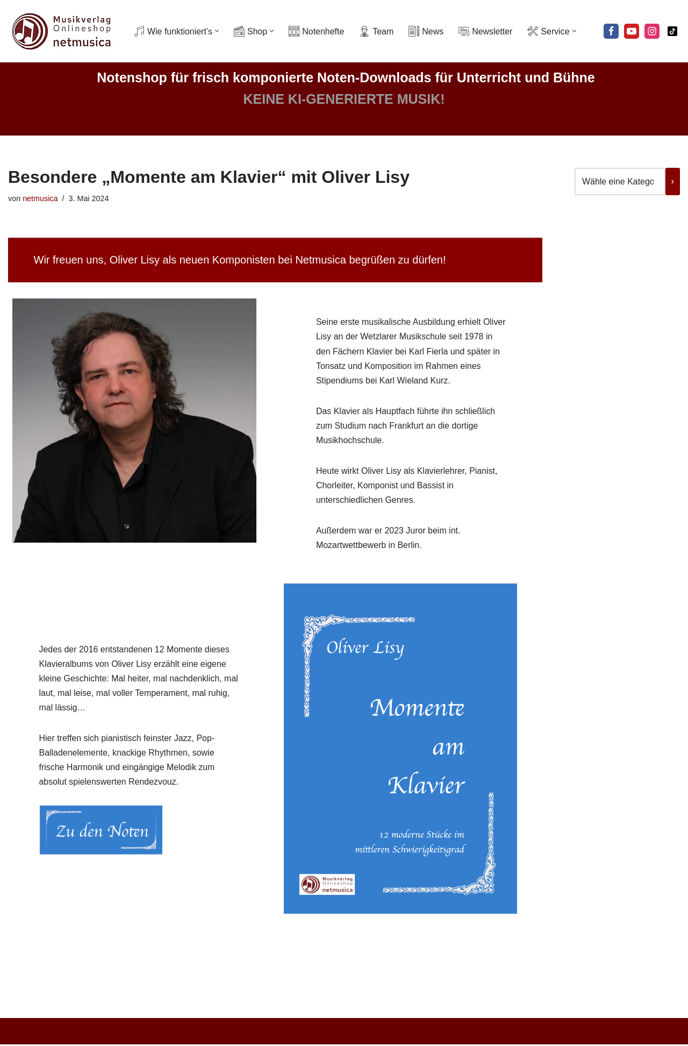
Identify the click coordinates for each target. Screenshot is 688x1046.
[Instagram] (652, 31)
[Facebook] (611, 31)
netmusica (40, 198)
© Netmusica (238, 1032)
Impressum (453, 1032)
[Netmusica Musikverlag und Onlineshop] (62, 31)
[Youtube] (631, 31)
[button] (217, 31)
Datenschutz (294, 1032)
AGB (334, 1032)
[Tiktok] (672, 31)
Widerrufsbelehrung (387, 1032)
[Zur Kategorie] (672, 181)
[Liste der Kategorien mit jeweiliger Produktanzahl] (620, 181)
